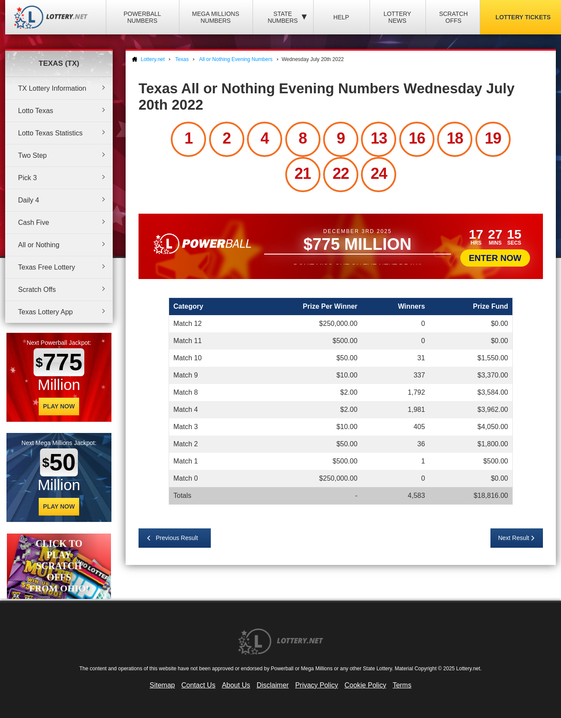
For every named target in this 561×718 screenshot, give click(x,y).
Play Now (59, 406)
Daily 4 (28, 200)
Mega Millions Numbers (215, 17)
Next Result (513, 537)
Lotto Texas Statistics (50, 133)
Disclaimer (272, 685)
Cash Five (33, 222)
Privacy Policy (316, 685)
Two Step (32, 155)
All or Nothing (38, 245)
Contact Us (199, 685)
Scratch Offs (453, 17)
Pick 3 (27, 177)
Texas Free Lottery (46, 267)
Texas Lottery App (45, 312)
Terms (402, 685)
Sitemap (162, 685)
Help (341, 17)
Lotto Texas (35, 110)
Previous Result (177, 537)
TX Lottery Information (52, 88)
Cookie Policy (365, 685)
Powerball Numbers (142, 17)
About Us (236, 685)
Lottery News (397, 17)
